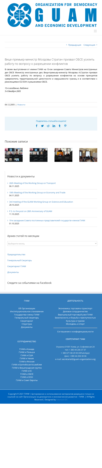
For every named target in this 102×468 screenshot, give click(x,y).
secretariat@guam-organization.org (78, 359)
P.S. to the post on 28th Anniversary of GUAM (30, 211)
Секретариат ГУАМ (16, 266)
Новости (21, 104)
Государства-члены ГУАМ (26, 314)
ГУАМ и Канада (26, 349)
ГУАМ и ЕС (27, 370)
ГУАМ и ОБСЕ (26, 374)
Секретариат (26, 320)
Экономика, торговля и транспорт (75, 308)
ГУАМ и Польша (27, 352)
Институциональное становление (27, 311)
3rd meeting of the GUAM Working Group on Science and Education (41, 201)
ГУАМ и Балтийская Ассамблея (27, 364)
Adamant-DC (62, 399)
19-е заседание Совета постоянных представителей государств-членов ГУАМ (47, 220)
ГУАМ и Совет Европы (27, 380)
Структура (27, 323)
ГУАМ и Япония (26, 361)
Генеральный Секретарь (19, 260)
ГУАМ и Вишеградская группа (27, 367)
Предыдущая (74, 44)
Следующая (89, 44)
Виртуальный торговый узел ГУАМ (75, 314)
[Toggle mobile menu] (95, 31)
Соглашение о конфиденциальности (75, 331)
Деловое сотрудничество (75, 311)
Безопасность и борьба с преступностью (75, 317)
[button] (7, 155)
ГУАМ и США (27, 355)
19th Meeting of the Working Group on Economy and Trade (37, 192)
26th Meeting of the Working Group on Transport (32, 183)
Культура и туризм (75, 320)
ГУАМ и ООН (26, 377)
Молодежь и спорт (75, 323)
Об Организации (26, 308)
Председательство (16, 254)
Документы (13, 272)
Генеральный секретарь (27, 317)
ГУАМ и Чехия (27, 358)
